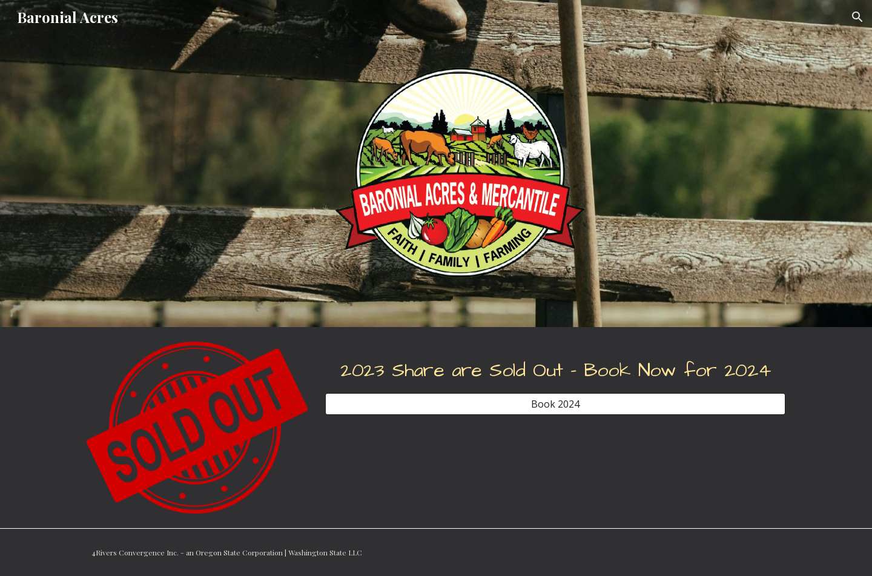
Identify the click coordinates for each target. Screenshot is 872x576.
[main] (555, 367)
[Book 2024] (555, 404)
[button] (857, 16)
